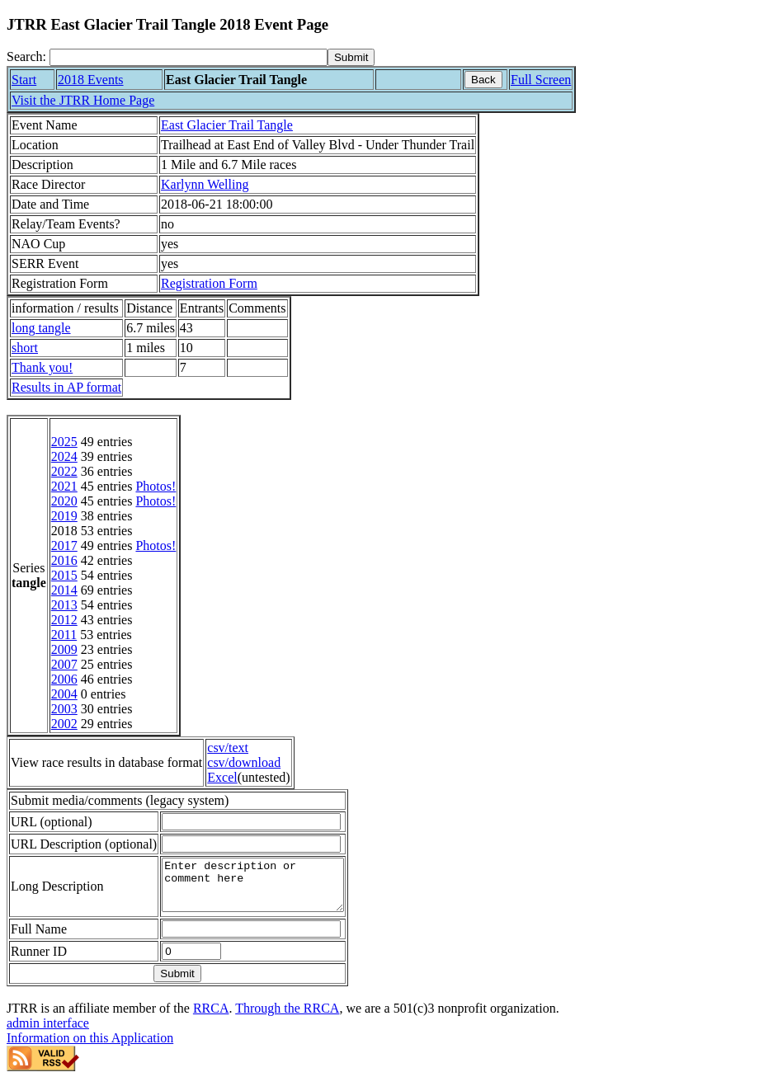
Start (24, 80)
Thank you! (42, 367)
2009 (64, 649)
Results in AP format (66, 387)
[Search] (189, 57)
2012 (64, 620)
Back (483, 79)
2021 (64, 486)
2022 (64, 471)
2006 (64, 679)
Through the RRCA (287, 1018)
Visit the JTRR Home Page (83, 100)
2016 (64, 560)
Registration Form (209, 283)
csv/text (227, 748)
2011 (64, 635)
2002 (64, 724)
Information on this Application (90, 1048)
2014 (64, 590)
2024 (64, 456)
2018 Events (91, 80)
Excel (222, 777)
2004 (64, 694)
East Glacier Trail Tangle (227, 125)
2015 (64, 575)
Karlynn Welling (204, 184)
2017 (64, 545)
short (25, 348)
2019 (64, 516)
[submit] (351, 57)
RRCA (211, 1018)
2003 (64, 709)
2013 (64, 605)
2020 (64, 501)
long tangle (41, 328)
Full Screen (541, 80)
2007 (64, 664)
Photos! (155, 486)
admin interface (48, 1033)
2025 (64, 442)
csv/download (243, 762)
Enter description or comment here (263, 890)
